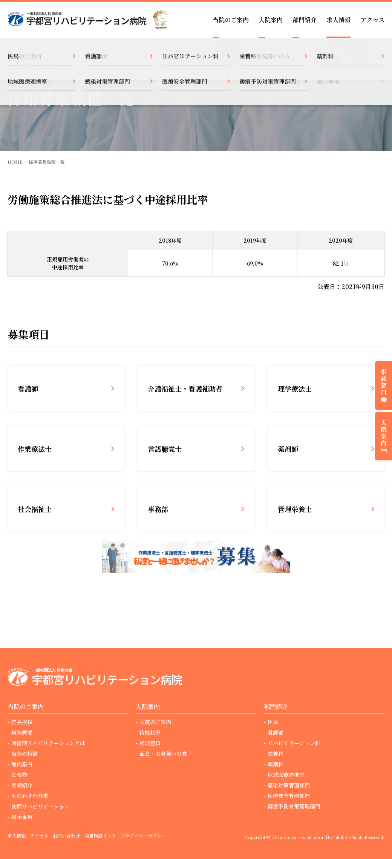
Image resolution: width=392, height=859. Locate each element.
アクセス (372, 19)
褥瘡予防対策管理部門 (294, 806)
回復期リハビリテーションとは (48, 743)
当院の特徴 (24, 753)
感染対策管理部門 (289, 785)
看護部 (275, 732)
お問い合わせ (66, 835)
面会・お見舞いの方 (163, 753)
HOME (15, 162)
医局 (273, 722)
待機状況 (150, 732)
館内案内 (21, 764)
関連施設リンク (100, 835)
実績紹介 (21, 785)
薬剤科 (275, 764)
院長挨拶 (21, 722)
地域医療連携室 (286, 774)
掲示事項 (21, 817)
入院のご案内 (155, 722)
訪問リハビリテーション (40, 806)
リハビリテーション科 (294, 743)
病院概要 (21, 732)
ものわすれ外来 (29, 795)
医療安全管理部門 (289, 795)
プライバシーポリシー (143, 835)
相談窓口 (150, 743)
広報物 (19, 774)
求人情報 (338, 19)
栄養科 (275, 753)
